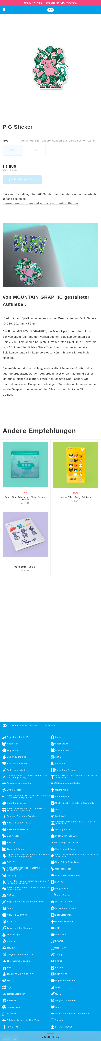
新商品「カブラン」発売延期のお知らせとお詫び (50, 2)
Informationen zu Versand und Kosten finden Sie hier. (41, 203)
